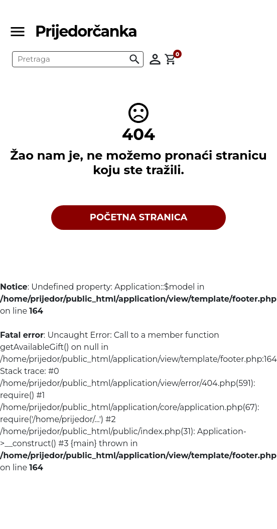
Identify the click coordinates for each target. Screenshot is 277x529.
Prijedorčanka (85, 31)
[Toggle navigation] (20, 31)
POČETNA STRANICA (139, 217)
